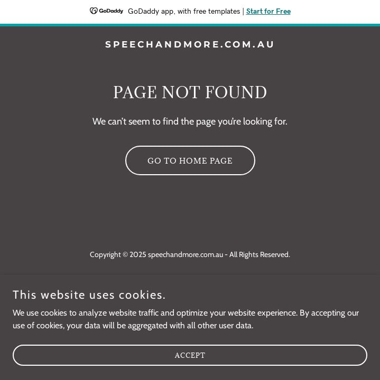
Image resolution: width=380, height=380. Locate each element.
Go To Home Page (190, 161)
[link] (190, 45)
